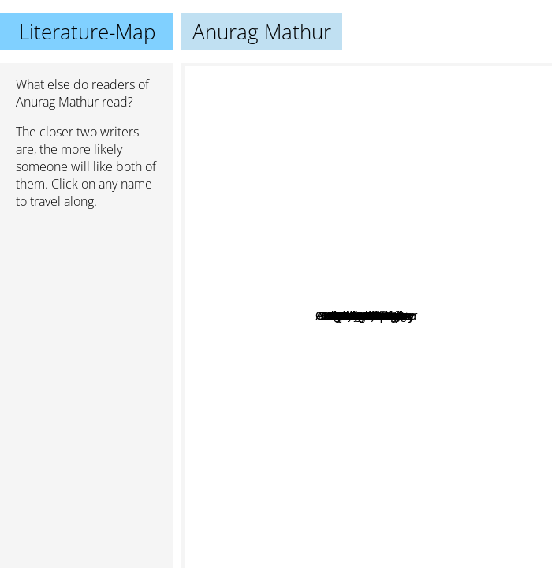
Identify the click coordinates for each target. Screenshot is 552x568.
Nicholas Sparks (283, 430)
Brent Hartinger (368, 226)
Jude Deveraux (422, 491)
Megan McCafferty (329, 374)
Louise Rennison (423, 380)
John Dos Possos (357, 352)
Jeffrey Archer (372, 489)
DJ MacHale (441, 286)
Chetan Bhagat (384, 366)
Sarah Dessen (378, 459)
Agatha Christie (233, 312)
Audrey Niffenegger (387, 91)
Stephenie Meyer (386, 515)
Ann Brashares (282, 297)
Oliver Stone (398, 249)
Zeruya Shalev (402, 316)
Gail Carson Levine (305, 335)
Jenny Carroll (310, 260)
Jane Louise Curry (342, 313)
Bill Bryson (469, 199)
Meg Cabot (444, 256)
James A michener (290, 388)
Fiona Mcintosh (363, 215)
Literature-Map (87, 31)
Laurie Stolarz (367, 271)
